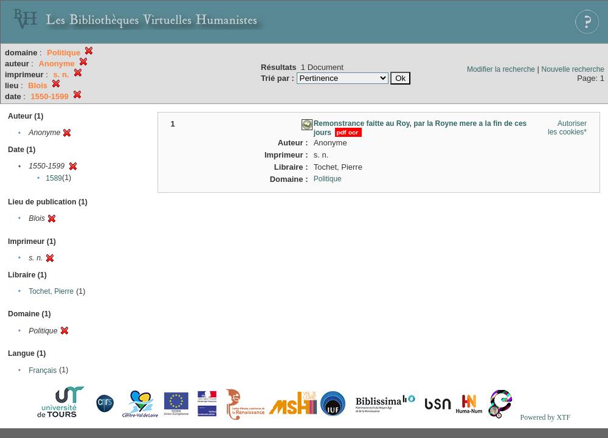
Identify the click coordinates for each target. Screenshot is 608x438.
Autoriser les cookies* (567, 127)
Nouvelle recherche (573, 69)
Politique (328, 179)
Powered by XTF (545, 417)
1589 (54, 178)
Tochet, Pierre (51, 291)
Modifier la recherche (501, 69)
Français (43, 370)
